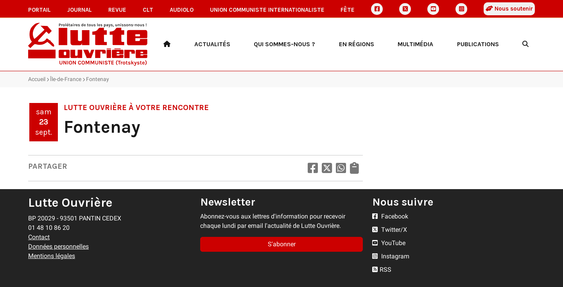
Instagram (390, 256)
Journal (79, 9)
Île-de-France (65, 79)
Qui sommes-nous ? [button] (284, 44)
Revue (117, 9)
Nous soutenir (509, 8)
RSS (381, 269)
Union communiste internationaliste (267, 9)
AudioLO (182, 9)
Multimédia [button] (415, 44)
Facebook (390, 216)
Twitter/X (389, 229)
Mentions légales (51, 256)
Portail (39, 9)
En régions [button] (356, 44)
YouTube (388, 243)
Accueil (36, 79)
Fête (348, 9)
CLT (148, 9)
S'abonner (282, 244)
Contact (39, 237)
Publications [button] (478, 44)
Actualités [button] (212, 44)
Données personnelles (58, 246)
